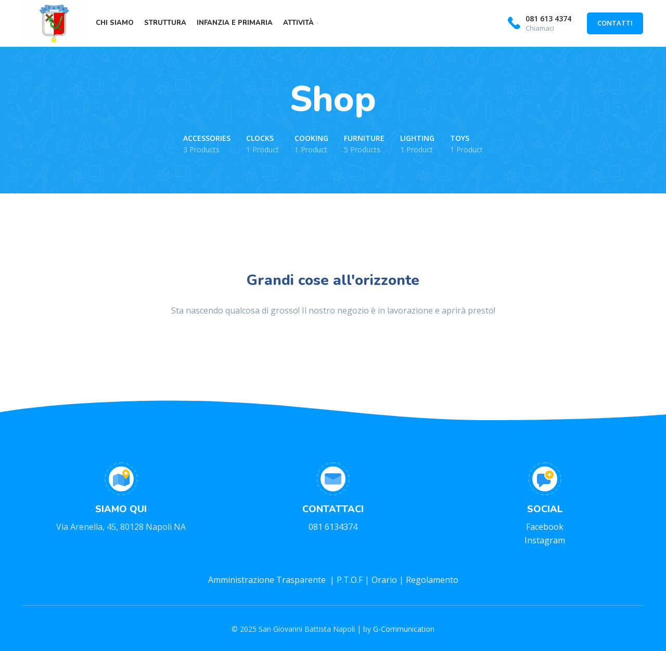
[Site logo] (54, 22)
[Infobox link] (539, 23)
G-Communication (403, 629)
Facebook (544, 526)
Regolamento (432, 579)
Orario (385, 579)
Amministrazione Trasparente (268, 579)
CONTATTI (615, 23)
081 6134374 (333, 526)
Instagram (544, 540)
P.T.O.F (350, 579)
